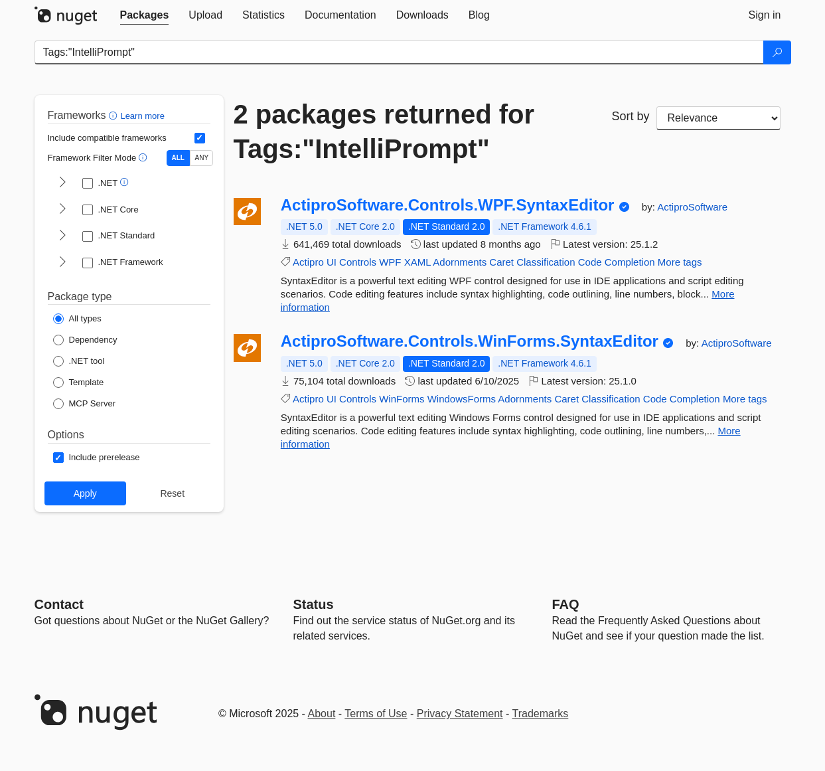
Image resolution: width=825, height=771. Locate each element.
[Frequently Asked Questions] (565, 604)
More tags (680, 262)
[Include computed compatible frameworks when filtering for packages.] (199, 138)
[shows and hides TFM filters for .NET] (62, 183)
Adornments (460, 262)
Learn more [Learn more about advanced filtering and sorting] (142, 116)
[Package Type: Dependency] (85, 340)
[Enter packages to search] (399, 52)
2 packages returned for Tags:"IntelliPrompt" (384, 131)
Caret (501, 262)
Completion (630, 262)
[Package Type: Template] (79, 382)
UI (332, 262)
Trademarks (540, 713)
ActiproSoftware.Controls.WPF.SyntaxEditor (448, 205)
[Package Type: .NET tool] (79, 361)
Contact (59, 604)
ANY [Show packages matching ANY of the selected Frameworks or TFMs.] (202, 157)
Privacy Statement (460, 713)
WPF (390, 262)
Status (313, 604)
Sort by (630, 116)
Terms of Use (375, 713)
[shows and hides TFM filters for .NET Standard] (62, 236)
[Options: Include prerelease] (96, 457)
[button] (114, 115)
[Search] (777, 52)
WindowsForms (461, 398)
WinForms (401, 398)
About (322, 713)
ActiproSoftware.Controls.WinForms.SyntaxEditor (469, 341)
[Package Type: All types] (77, 318)
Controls (357, 262)
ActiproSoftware (692, 207)
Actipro (308, 262)
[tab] (144, 15)
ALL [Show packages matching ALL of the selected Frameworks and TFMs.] (178, 157)
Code (590, 262)
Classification (545, 262)
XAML (417, 262)
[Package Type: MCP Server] (84, 403)
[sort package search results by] (718, 118)
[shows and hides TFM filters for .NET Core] (62, 210)
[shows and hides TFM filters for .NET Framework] (62, 263)
